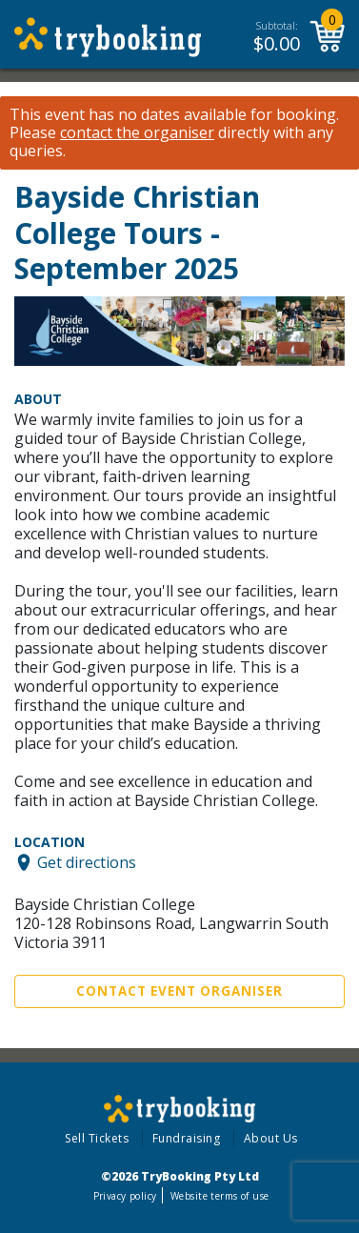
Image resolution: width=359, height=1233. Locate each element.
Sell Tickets (97, 1138)
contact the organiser (137, 133)
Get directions (86, 862)
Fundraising (186, 1138)
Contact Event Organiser (179, 991)
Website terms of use (219, 1196)
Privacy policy (125, 1196)
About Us (271, 1138)
